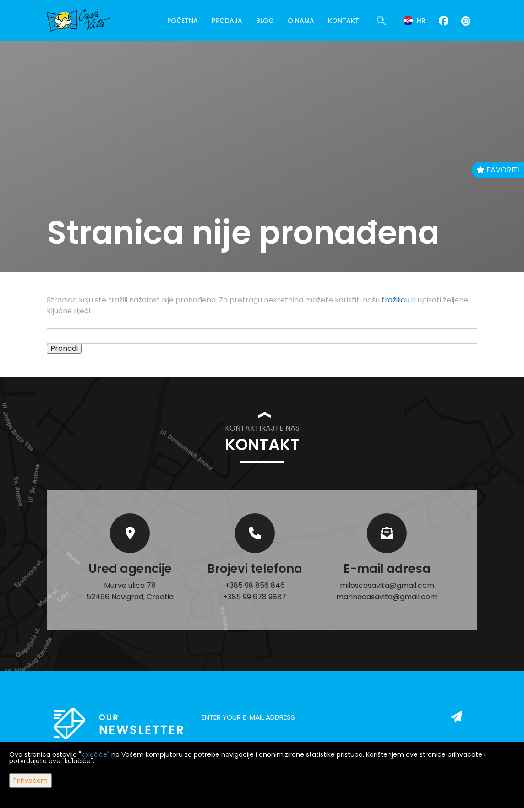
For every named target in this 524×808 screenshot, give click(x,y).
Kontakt (343, 20)
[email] (333, 717)
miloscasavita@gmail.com (387, 585)
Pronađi (64, 349)
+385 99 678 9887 (254, 597)
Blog (265, 20)
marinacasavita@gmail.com (386, 597)
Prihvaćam (30, 780)
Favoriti (497, 170)
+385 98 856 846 (255, 585)
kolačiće (94, 754)
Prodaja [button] (227, 20)
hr (415, 20)
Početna (182, 20)
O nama (301, 20)
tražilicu (395, 300)
